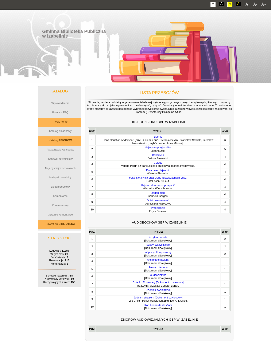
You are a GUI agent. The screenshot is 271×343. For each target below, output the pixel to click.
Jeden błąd (158, 192)
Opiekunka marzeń (158, 200)
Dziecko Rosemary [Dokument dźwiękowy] (158, 282)
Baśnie (158, 136)
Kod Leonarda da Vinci (158, 305)
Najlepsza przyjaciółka (158, 147)
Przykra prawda (158, 237)
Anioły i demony (157, 267)
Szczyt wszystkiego (158, 244)
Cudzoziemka (158, 275)
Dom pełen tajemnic (158, 170)
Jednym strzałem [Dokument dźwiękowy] (158, 297)
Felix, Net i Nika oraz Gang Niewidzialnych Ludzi (158, 177)
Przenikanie (158, 207)
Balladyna (158, 155)
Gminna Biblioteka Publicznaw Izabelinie (74, 34)
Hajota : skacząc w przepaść (158, 185)
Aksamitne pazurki (158, 259)
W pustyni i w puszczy (158, 252)
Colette (158, 162)
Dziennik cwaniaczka (158, 289)
